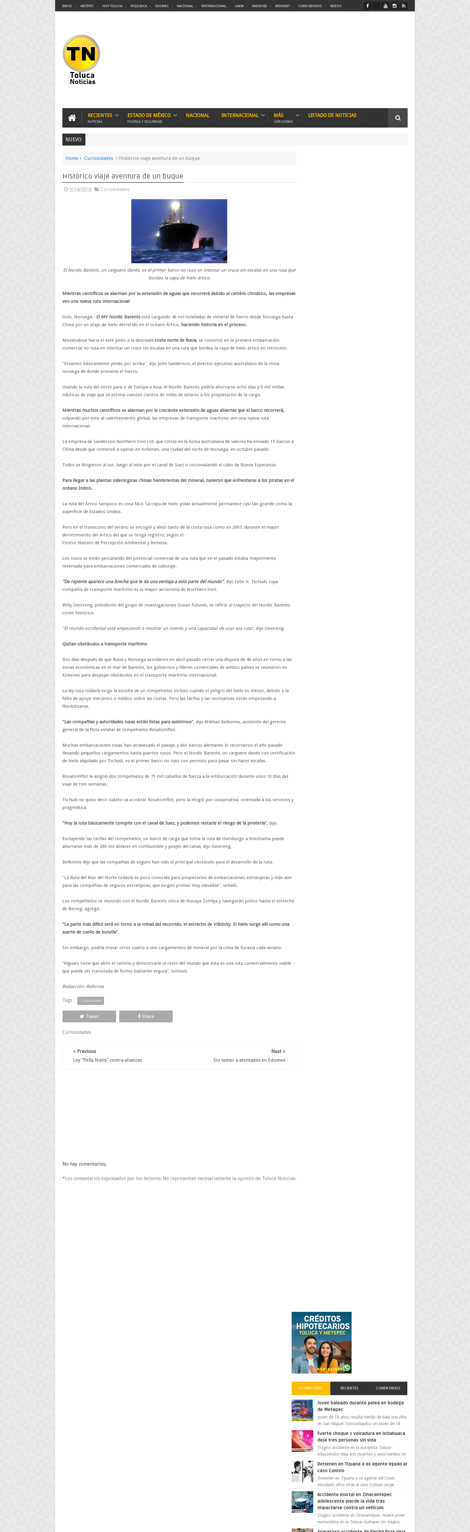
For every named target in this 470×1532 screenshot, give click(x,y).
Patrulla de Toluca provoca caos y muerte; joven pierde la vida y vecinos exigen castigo (246, 1462)
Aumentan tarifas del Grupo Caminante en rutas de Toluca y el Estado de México (366, 506)
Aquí (402, 1522)
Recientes (100, 117)
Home (71, 158)
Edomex (161, 6)
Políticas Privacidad (355, 1522)
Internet (282, 6)
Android (259, 6)
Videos (335, 6)
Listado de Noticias (332, 115)
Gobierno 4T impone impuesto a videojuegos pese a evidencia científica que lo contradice (354, 634)
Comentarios (390, 232)
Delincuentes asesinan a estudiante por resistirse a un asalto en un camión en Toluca (247, 1489)
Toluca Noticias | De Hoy (138, 1522)
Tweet (84, 1024)
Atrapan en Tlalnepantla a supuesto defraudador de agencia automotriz (368, 580)
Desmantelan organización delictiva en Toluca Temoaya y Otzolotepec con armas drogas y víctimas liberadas (247, 1378)
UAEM (239, 6)
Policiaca (139, 6)
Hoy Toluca (112, 6)
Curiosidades (310, 6)
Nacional (185, 6)
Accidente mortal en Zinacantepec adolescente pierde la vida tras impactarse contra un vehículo (367, 351)
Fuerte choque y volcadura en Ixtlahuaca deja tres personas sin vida (366, 283)
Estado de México (149, 117)
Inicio (67, 6)
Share (130, 1024)
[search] (342, 740)
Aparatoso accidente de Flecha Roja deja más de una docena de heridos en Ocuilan (368, 388)
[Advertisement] (357, 60)
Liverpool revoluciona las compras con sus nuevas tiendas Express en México (367, 543)
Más (283, 117)
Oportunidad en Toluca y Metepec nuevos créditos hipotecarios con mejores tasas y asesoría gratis (366, 469)
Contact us (392, 1341)
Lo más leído (321, 232)
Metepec (87, 6)
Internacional (213, 6)
